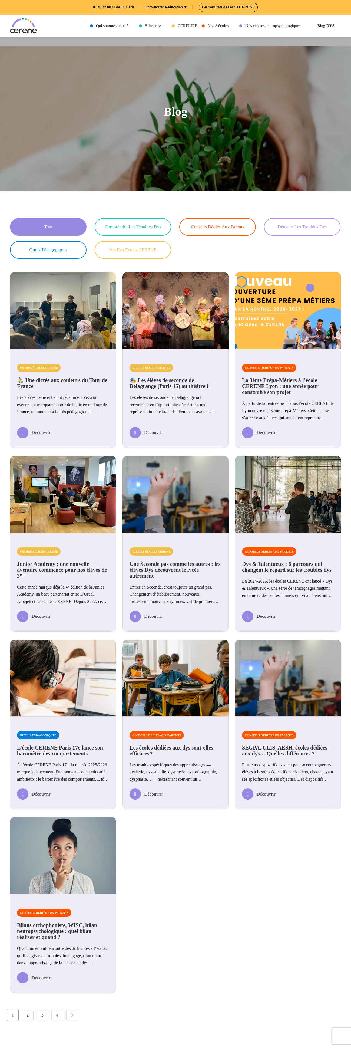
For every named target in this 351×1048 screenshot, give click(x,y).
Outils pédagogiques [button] (48, 249)
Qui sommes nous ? (112, 26)
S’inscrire (153, 26)
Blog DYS (326, 26)
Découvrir (34, 432)
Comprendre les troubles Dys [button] (133, 226)
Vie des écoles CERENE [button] (132, 249)
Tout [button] (48, 226)
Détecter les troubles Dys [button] (302, 226)
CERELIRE (187, 26)
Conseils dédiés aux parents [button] (217, 226)
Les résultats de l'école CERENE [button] (228, 7)
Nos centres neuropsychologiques (272, 26)
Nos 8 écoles (218, 26)
